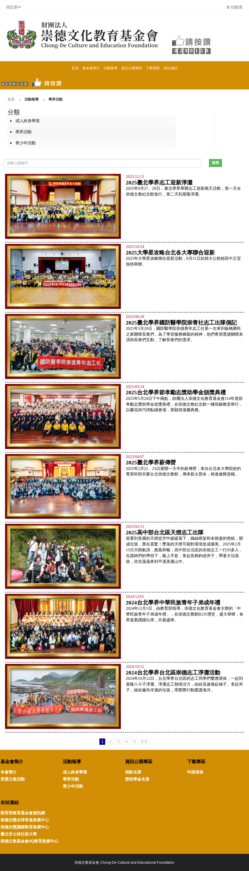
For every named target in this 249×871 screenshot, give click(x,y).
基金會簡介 (91, 68)
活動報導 (110, 68)
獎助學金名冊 (137, 779)
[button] (13, 7)
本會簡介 (9, 772)
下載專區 (153, 68)
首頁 (75, 68)
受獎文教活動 (13, 779)
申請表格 (195, 772)
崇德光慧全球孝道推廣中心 (25, 820)
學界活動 (55, 99)
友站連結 (170, 68)
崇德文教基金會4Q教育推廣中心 (29, 841)
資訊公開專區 (131, 68)
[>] (144, 741)
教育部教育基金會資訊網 (23, 813)
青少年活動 (25, 143)
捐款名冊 (133, 772)
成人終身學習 (27, 121)
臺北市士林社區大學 (19, 834)
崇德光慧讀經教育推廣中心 (25, 827)
